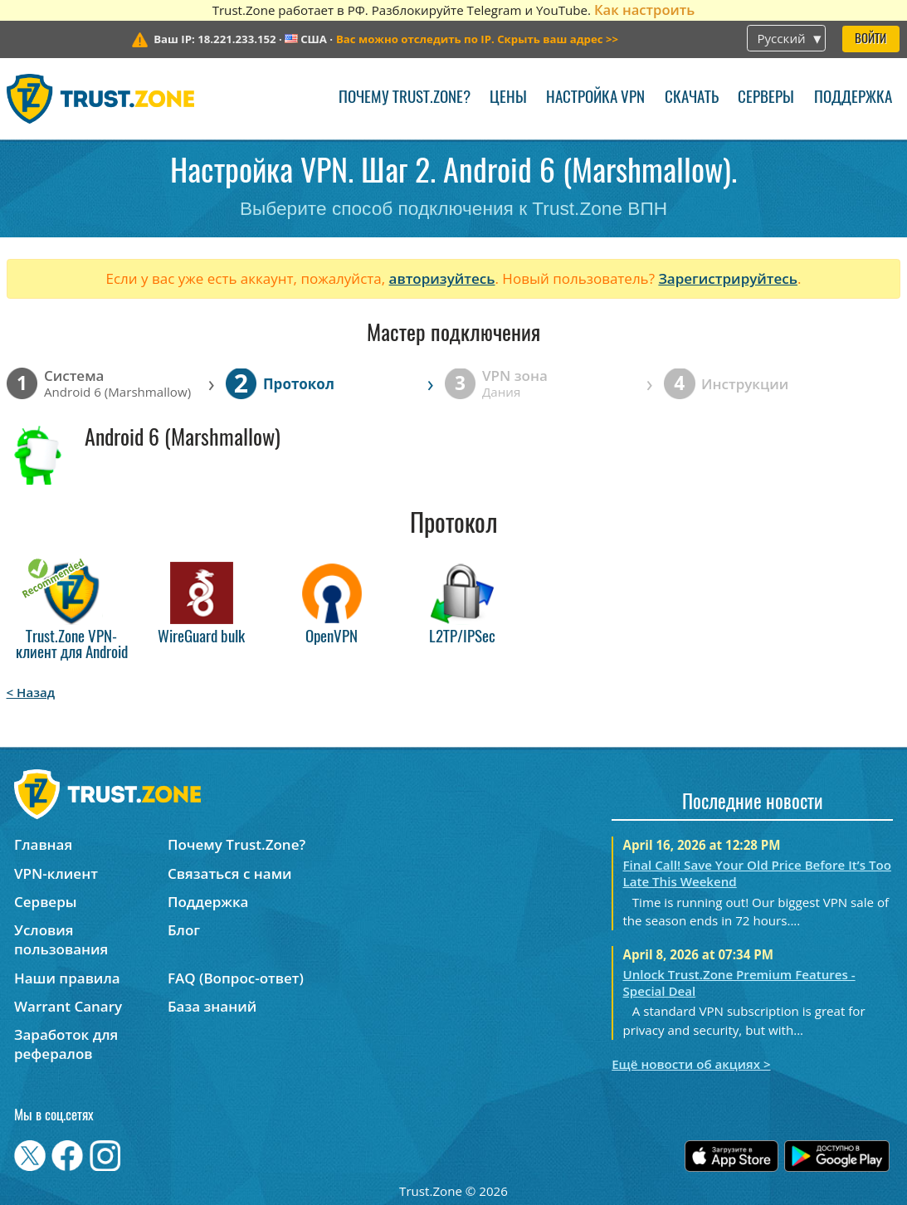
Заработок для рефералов (66, 1044)
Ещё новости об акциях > (691, 1064)
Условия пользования (61, 939)
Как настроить (644, 9)
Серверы (766, 98)
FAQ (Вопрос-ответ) (236, 978)
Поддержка (853, 98)
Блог (184, 929)
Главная (43, 844)
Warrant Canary (68, 1006)
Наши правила (67, 978)
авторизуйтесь (442, 278)
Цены (508, 98)
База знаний (212, 1006)
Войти (870, 39)
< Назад (31, 692)
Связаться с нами (230, 873)
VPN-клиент (56, 873)
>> (477, 39)
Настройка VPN (595, 98)
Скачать (692, 98)
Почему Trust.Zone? (405, 98)
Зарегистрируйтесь (727, 278)
